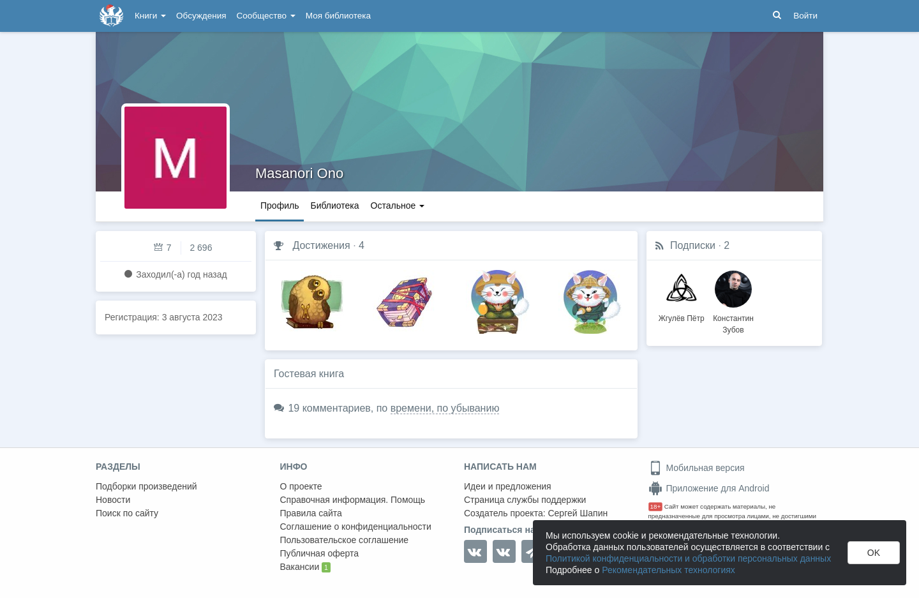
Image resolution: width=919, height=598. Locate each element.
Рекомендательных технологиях (668, 570)
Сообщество (266, 15)
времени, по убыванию (445, 408)
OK (873, 553)
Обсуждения (201, 15)
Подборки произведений (146, 486)
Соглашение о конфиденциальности (355, 526)
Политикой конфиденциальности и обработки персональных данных (688, 558)
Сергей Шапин (578, 513)
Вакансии (305, 567)
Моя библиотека (338, 15)
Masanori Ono (299, 173)
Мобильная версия (696, 468)
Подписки (692, 245)
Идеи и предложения (507, 486)
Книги (150, 15)
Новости (113, 500)
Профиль (279, 205)
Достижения (321, 245)
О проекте (301, 486)
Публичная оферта (319, 553)
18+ (655, 506)
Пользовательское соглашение (344, 540)
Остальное (398, 205)
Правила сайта (311, 513)
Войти (805, 15)
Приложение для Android (709, 488)
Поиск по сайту (127, 513)
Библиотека (334, 205)
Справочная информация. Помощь (353, 500)
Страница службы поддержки (525, 500)
